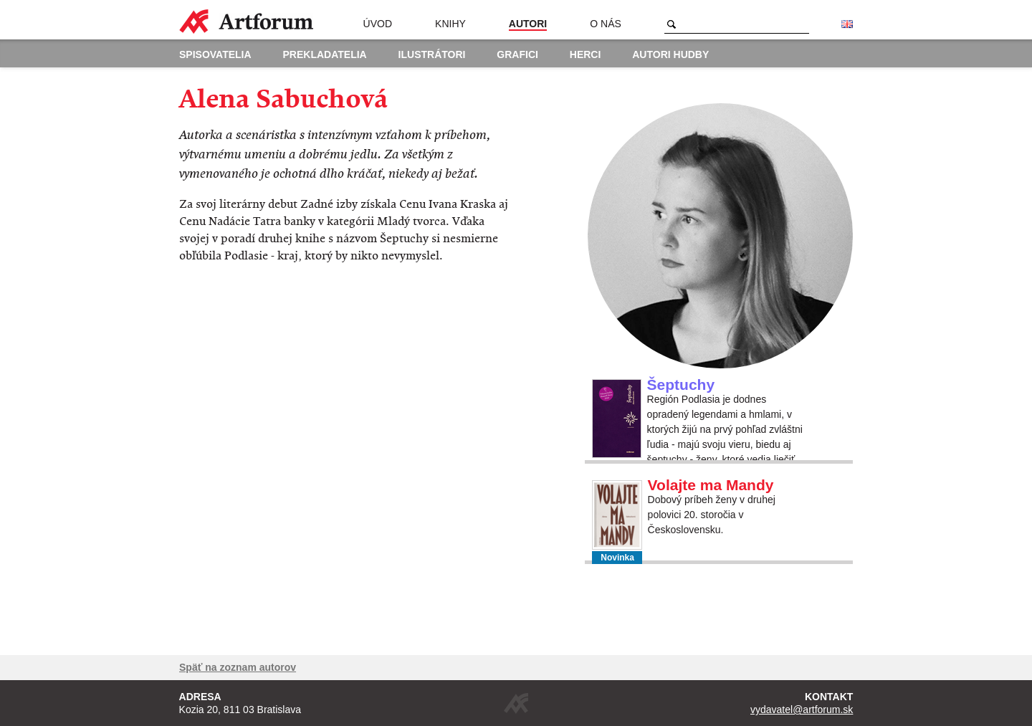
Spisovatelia (215, 54)
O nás (605, 23)
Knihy (450, 23)
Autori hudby (670, 54)
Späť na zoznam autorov (237, 667)
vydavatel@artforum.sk (801, 709)
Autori (528, 23)
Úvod (377, 23)
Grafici (517, 54)
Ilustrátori (432, 54)
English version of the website (847, 24)
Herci (585, 54)
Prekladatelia (325, 54)
